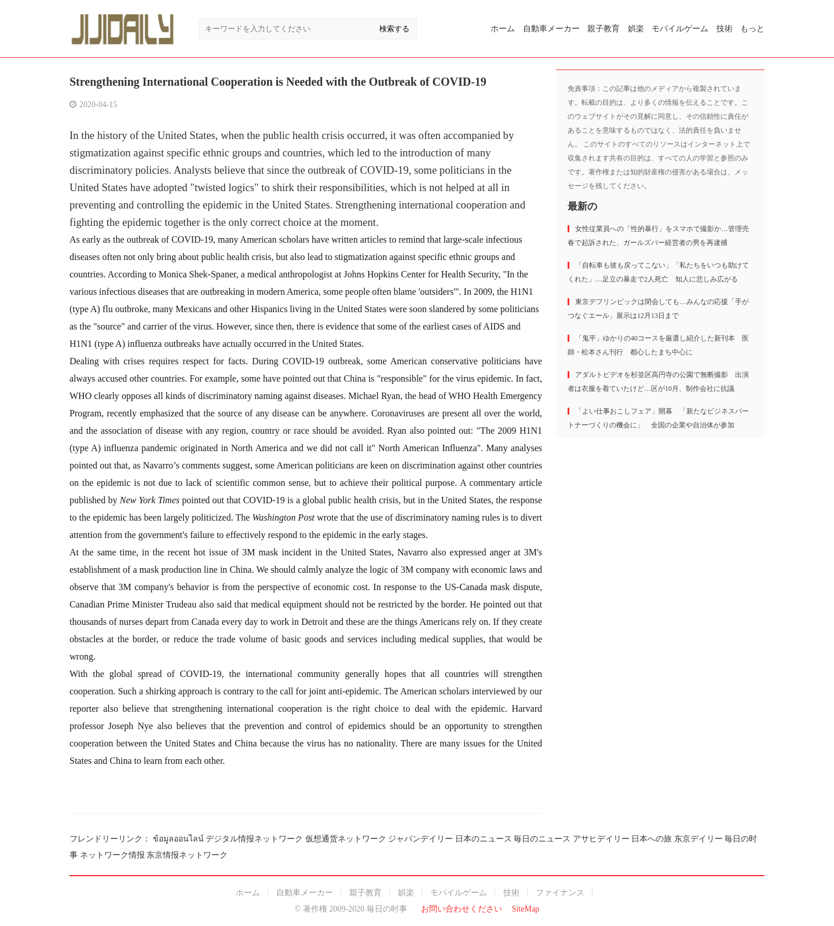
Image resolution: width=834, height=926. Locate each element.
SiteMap (525, 909)
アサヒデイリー (601, 839)
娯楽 (636, 28)
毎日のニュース (542, 839)
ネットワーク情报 (112, 855)
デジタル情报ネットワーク (254, 839)
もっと (752, 28)
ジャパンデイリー (420, 839)
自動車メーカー (551, 28)
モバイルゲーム (680, 28)
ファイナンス (560, 892)
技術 (724, 28)
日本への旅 (651, 839)
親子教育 (603, 28)
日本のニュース (483, 839)
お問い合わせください (461, 909)
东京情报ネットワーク (187, 855)
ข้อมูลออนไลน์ (178, 839)
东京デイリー (698, 839)
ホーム (503, 28)
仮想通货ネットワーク (345, 839)
